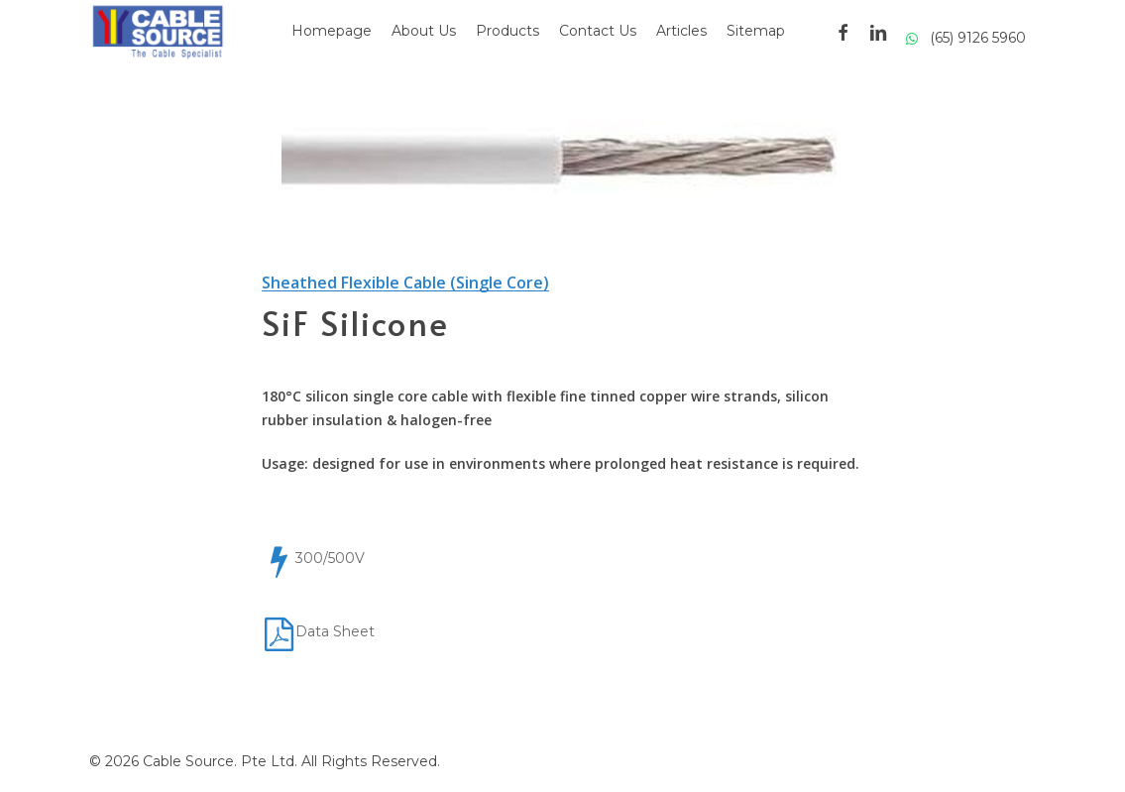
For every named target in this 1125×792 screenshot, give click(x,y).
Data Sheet (335, 631)
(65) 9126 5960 (966, 38)
